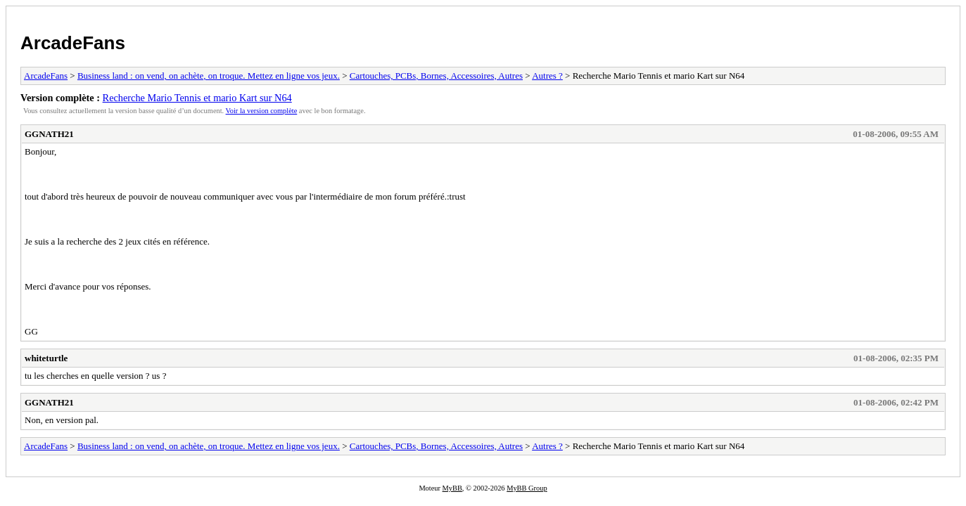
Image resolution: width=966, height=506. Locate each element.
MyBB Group (527, 488)
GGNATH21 (49, 134)
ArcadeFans (72, 42)
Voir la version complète (262, 111)
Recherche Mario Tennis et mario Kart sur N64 (197, 97)
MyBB (452, 488)
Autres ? (547, 75)
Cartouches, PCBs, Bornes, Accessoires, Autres (436, 75)
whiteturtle (46, 358)
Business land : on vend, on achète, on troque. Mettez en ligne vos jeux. (208, 75)
